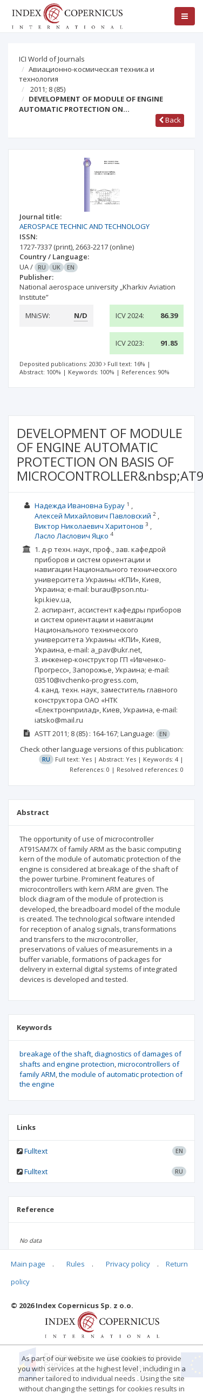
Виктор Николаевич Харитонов (89, 526)
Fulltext (36, 1151)
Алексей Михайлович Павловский (93, 516)
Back (170, 120)
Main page (28, 1264)
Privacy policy (128, 1264)
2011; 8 (47, 89)
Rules (75, 1264)
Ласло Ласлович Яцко (72, 536)
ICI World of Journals (52, 59)
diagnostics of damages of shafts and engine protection (100, 1059)
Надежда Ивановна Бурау (80, 505)
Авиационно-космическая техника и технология (86, 74)
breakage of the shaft (55, 1054)
